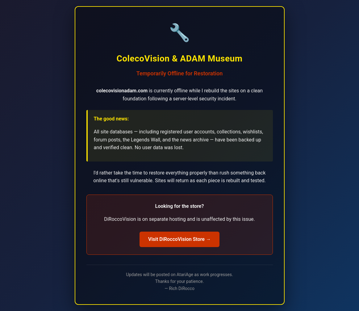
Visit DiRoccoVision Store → (179, 239)
